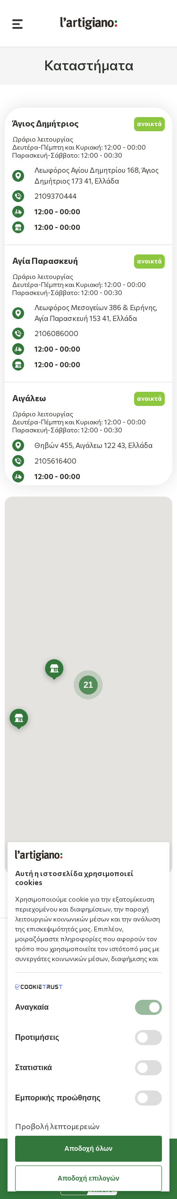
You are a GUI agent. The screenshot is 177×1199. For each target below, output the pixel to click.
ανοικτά (149, 123)
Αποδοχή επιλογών (88, 1178)
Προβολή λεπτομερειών (57, 1126)
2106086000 (56, 333)
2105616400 (55, 460)
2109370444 (55, 196)
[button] (19, 720)
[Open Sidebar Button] (17, 23)
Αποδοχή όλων (89, 1148)
